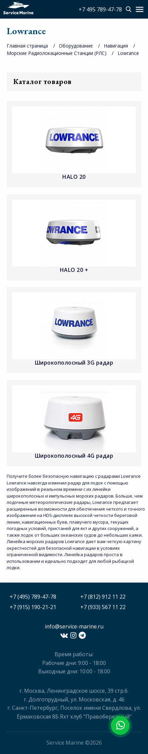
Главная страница (27, 46)
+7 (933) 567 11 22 (103, 607)
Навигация (116, 46)
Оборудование (76, 46)
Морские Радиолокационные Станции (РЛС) (56, 53)
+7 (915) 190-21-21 (33, 607)
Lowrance (128, 53)
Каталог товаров (74, 81)
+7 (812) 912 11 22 (103, 596)
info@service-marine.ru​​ (74, 626)
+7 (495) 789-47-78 (33, 596)
